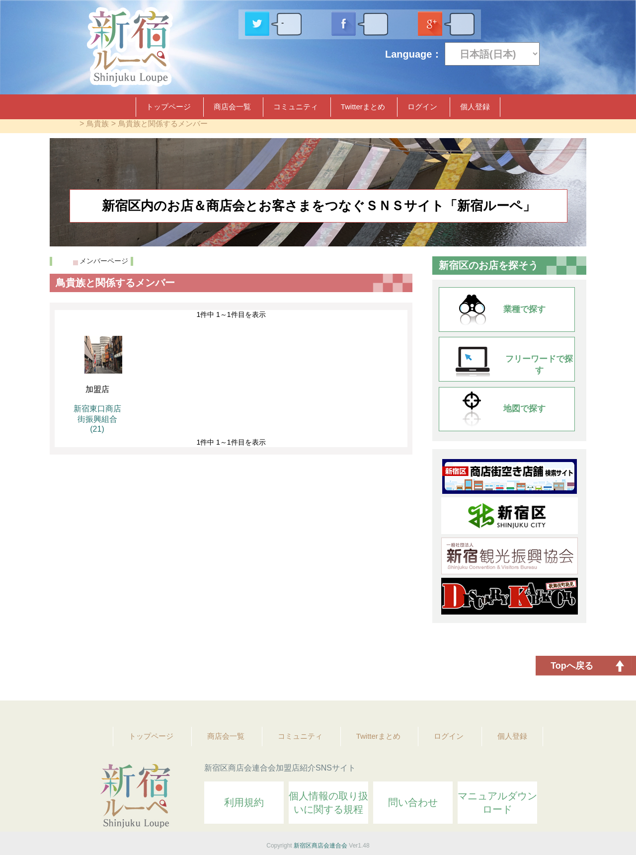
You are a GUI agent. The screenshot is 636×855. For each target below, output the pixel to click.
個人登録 (475, 106)
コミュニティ (295, 106)
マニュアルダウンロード (497, 802)
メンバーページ (104, 261)
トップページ (168, 106)
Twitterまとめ (363, 106)
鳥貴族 (97, 123)
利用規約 (244, 802)
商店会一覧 (232, 106)
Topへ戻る (572, 666)
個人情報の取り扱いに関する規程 (328, 802)
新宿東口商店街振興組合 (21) (97, 418)
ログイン (422, 106)
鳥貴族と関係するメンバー (163, 123)
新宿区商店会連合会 (320, 845)
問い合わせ (413, 802)
